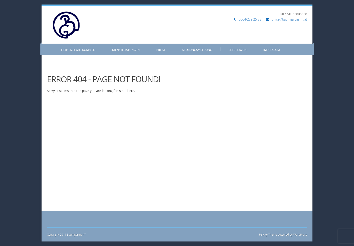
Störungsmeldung (197, 50)
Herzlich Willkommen (78, 50)
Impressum (271, 50)
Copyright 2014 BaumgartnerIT (66, 235)
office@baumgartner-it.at (289, 19)
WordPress (300, 235)
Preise (161, 50)
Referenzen (238, 50)
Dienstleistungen (126, 50)
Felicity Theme (268, 235)
